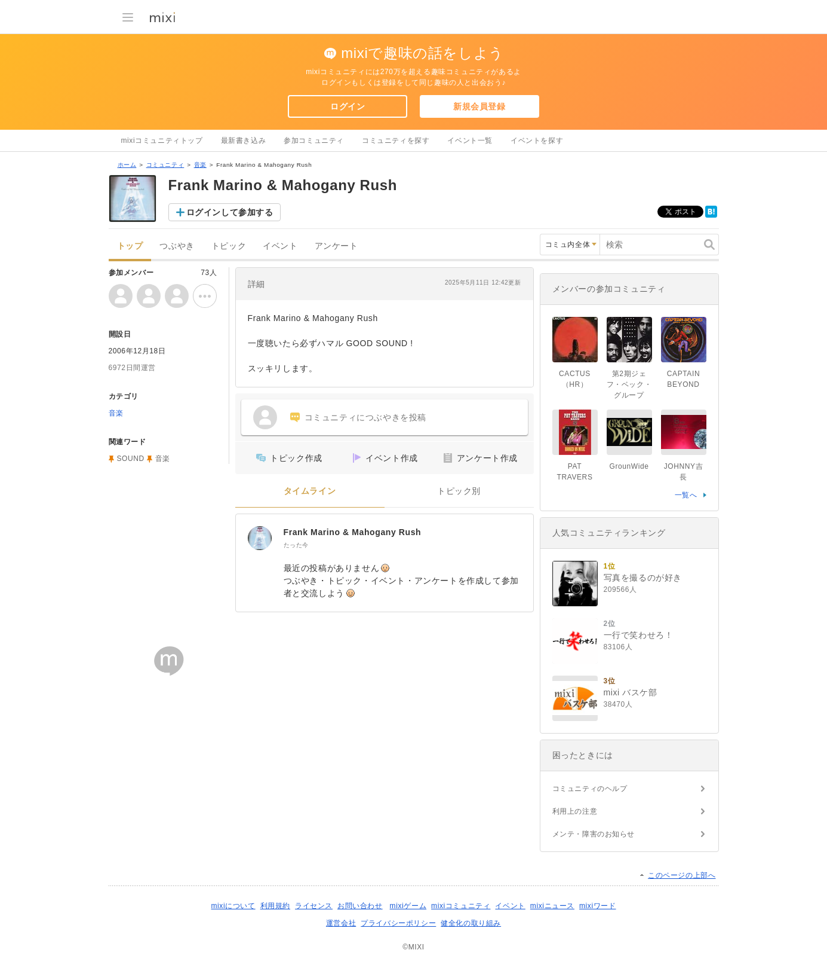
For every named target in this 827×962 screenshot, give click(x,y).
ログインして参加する (229, 212)
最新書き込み (243, 140)
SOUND (131, 458)
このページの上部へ (681, 875)
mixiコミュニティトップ (162, 140)
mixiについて (233, 906)
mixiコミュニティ (460, 906)
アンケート (336, 246)
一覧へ (686, 495)
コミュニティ (165, 164)
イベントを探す (537, 140)
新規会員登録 (479, 106)
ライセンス (314, 906)
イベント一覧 (470, 140)
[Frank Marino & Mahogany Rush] (260, 538)
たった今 (296, 545)
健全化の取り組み (471, 923)
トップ (130, 246)
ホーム (127, 164)
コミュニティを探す (395, 140)
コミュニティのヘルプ (590, 788)
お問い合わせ (360, 906)
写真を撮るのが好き (643, 577)
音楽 (200, 164)
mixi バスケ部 (630, 692)
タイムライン (310, 491)
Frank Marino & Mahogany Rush (353, 532)
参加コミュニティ (314, 140)
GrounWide (628, 466)
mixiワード (597, 906)
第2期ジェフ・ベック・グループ (629, 384)
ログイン (347, 106)
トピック (228, 246)
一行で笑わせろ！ (639, 635)
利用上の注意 (575, 811)
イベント (280, 246)
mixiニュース (552, 906)
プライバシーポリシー (398, 923)
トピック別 (459, 491)
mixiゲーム (408, 906)
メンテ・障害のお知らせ (593, 834)
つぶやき (176, 246)
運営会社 (341, 923)
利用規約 (275, 906)
